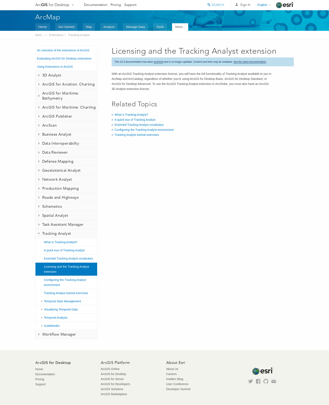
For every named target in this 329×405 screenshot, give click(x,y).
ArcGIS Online (110, 369)
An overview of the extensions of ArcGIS (63, 50)
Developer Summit (178, 389)
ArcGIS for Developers (115, 384)
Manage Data (135, 27)
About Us (172, 369)
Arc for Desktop (52, 4)
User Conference (177, 384)
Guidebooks (52, 325)
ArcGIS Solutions (112, 389)
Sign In (245, 5)
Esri (285, 5)
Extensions (56, 35)
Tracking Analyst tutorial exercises (66, 293)
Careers (171, 374)
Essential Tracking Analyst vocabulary (68, 258)
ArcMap (48, 17)
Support (130, 5)
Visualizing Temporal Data (61, 309)
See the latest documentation (250, 61)
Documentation (95, 5)
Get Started (66, 27)
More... (180, 27)
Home (42, 27)
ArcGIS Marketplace (114, 394)
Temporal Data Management (62, 301)
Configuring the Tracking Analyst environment (65, 282)
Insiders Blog (174, 379)
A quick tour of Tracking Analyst (64, 250)
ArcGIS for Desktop (113, 374)
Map (89, 27)
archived (158, 61)
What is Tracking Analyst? (60, 242)
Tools (160, 27)
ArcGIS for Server (112, 379)
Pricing (116, 5)
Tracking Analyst (79, 35)
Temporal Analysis (56, 317)
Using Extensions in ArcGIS (55, 66)
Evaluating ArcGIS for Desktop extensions (64, 58)
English (262, 4)
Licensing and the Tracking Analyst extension (66, 269)
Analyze (109, 27)
